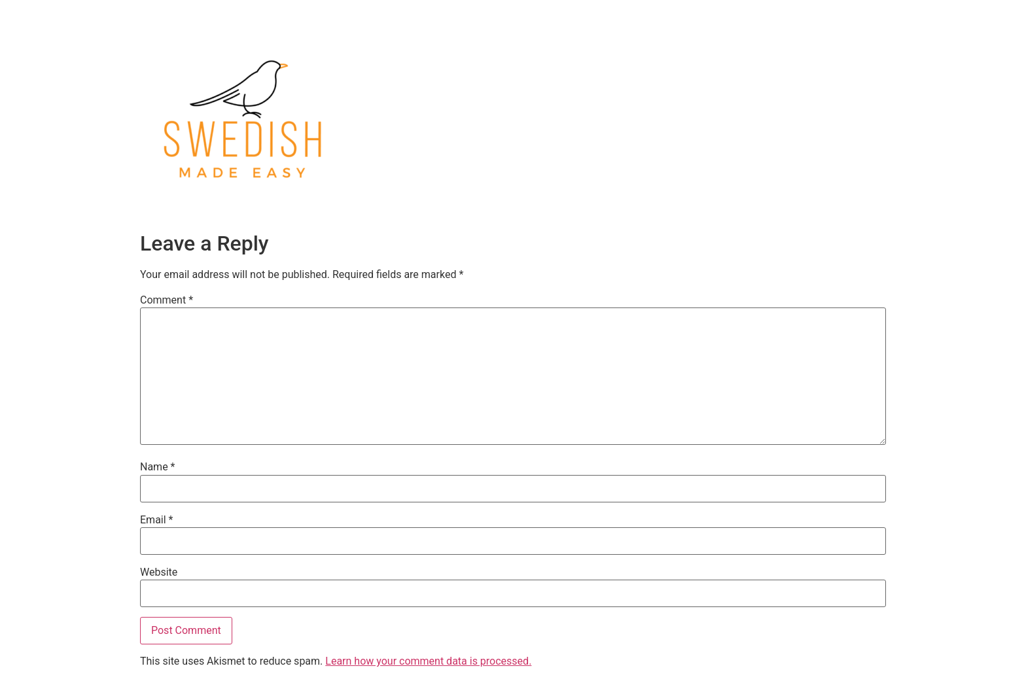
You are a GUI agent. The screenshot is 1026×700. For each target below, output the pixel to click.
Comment (166, 300)
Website (158, 572)
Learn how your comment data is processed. (428, 661)
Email (156, 520)
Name (157, 467)
